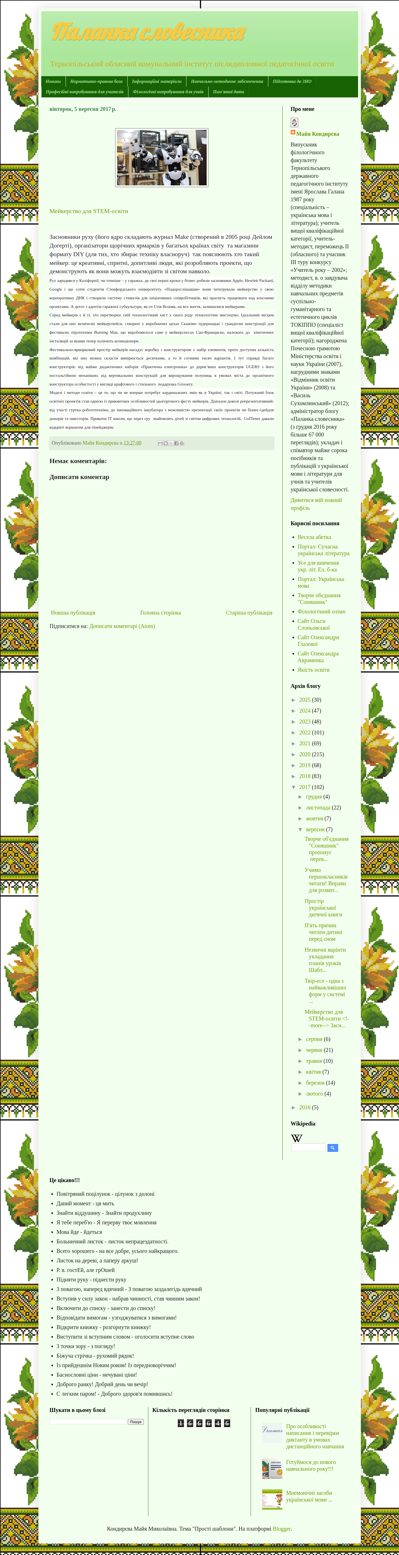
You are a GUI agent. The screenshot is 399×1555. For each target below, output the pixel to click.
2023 (305, 721)
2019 (305, 765)
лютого (315, 1094)
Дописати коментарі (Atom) (122, 626)
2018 (305, 776)
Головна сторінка (160, 613)
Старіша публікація (249, 613)
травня (314, 1061)
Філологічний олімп (322, 611)
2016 (305, 1107)
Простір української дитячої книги (323, 907)
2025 (305, 700)
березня (316, 1083)
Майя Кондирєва (317, 134)
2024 (305, 711)
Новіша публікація (73, 613)
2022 (305, 732)
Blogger (281, 1529)
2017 (305, 787)
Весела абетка (314, 537)
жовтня (315, 818)
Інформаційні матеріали (156, 81)
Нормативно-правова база (96, 81)
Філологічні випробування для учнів (168, 91)
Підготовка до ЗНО (292, 81)
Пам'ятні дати (228, 91)
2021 (305, 743)
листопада (319, 807)
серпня (315, 1039)
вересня (316, 829)
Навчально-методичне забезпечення (227, 81)
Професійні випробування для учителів (85, 91)
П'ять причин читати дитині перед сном (323, 932)
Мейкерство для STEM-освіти (89, 210)
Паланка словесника (146, 31)
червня (315, 1050)
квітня (314, 1072)
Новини (53, 81)
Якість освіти (314, 670)
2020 (305, 754)
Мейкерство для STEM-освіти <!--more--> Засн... (327, 1018)
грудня (314, 796)
